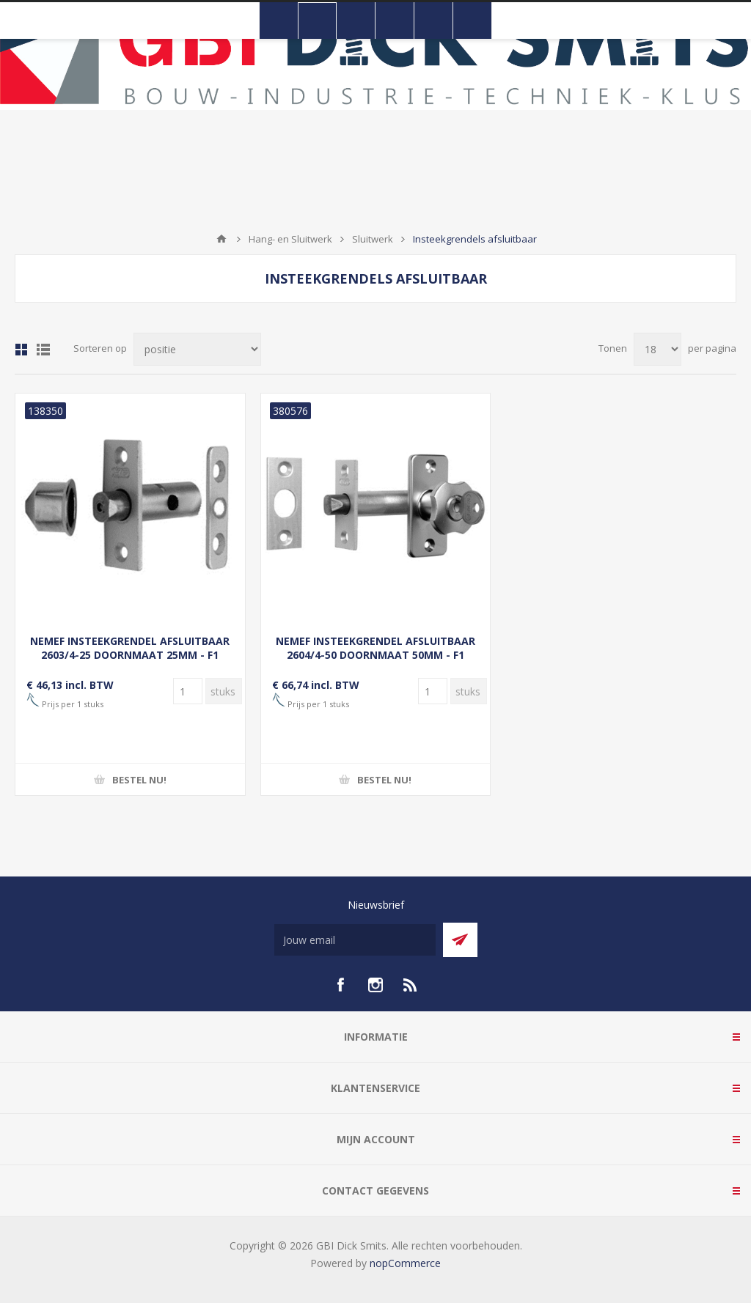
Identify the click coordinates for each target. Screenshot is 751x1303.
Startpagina (221, 239)
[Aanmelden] (355, 940)
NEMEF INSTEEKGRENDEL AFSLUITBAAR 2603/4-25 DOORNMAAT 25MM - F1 (130, 648)
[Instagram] (375, 985)
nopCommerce (405, 1263)
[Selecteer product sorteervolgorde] (197, 349)
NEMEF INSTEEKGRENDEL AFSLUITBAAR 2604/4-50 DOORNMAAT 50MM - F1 (375, 648)
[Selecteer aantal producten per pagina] (657, 349)
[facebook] (340, 985)
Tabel (21, 349)
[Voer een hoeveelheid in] (187, 691)
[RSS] (410, 985)
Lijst (43, 349)
